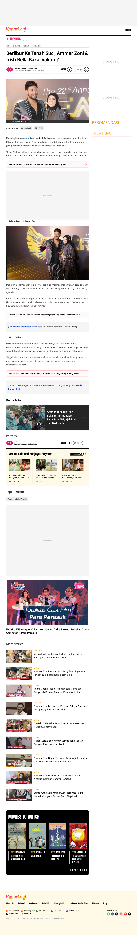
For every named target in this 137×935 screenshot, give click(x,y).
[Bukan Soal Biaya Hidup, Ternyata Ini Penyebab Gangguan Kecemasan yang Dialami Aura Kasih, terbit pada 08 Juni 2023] (46, 471)
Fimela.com (12, 914)
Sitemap (95, 903)
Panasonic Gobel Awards (17, 499)
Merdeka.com (72, 911)
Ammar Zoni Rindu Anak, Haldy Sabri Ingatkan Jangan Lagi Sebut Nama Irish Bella (44, 314)
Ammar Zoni (36, 46)
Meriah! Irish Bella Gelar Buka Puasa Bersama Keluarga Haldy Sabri (38, 164)
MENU (128, 30)
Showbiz (16, 46)
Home (8, 46)
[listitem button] (81, 69)
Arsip (105, 903)
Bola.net (40, 911)
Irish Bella (38, 128)
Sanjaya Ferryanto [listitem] (20, 68)
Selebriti (26, 46)
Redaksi (21, 903)
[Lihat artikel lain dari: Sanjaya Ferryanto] (78, 454)
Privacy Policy (59, 903)
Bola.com (56, 911)
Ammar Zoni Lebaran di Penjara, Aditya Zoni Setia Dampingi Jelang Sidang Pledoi (44, 373)
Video (36, 668)
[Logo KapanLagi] (16, 29)
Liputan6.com (12, 911)
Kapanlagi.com (28, 911)
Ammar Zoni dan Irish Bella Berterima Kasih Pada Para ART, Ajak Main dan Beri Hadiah (62, 417)
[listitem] (25, 39)
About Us (10, 903)
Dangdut (38, 651)
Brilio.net (26, 914)
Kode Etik (46, 903)
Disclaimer (33, 903)
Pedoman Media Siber (79, 903)
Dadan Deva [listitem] (32, 68)
